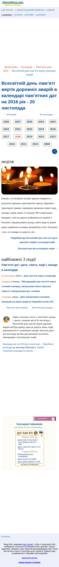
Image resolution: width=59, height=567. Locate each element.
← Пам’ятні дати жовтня (16, 307)
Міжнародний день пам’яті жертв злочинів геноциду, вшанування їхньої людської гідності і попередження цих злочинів (28, 286)
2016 (5, 70)
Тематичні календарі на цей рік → (19, 351)
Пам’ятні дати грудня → (43, 307)
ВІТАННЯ (18, 15)
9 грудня (5, 281)
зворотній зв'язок (29, 558)
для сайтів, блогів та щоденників (29, 427)
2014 (41, 136)
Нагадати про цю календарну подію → (38, 248)
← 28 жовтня (10, 114)
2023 (53, 121)
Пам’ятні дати (43, 67)
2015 (29, 136)
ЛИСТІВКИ (29, 15)
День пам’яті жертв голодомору (40, 276)
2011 (23, 144)
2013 (53, 136)
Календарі (26, 67)
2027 (18, 121)
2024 (41, 121)
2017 (6, 136)
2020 (29, 129)
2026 (6, 121)
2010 (35, 144)
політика (5, 537)
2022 (6, 129)
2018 (53, 129)
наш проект (28, 544)
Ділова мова (10, 67)
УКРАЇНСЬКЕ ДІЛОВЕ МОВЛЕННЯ (29, 10)
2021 (18, 129)
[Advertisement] (29, 42)
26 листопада (7, 276)
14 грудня (6, 297)
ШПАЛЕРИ (40, 15)
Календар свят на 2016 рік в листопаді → (23, 344)
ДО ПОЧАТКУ (7, 10)
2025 (29, 121)
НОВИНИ (50, 10)
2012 (12, 144)
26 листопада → (47, 114)
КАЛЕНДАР (6, 15)
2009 (47, 144)
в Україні (39, 347)
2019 (41, 129)
